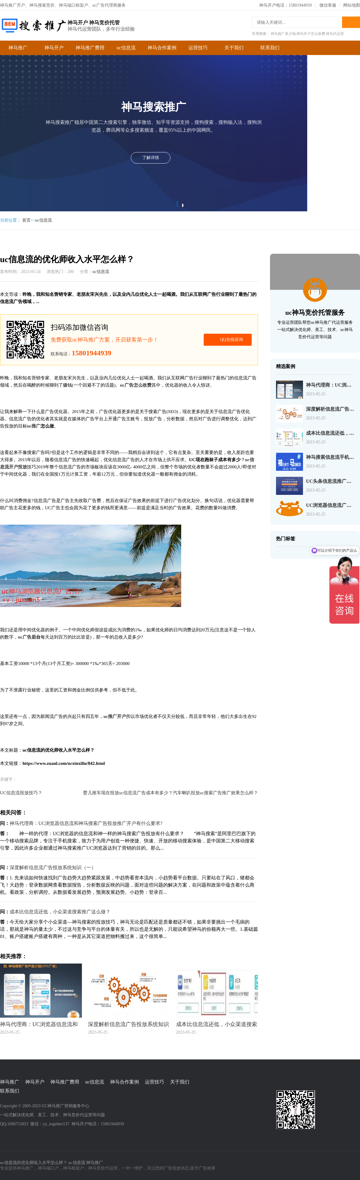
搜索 (351, 22)
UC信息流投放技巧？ (21, 792)
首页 (26, 220)
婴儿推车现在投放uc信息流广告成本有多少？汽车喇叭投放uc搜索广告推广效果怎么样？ (170, 792)
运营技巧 (198, 47)
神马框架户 (73, 1168)
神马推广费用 (90, 47)
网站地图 (351, 5)
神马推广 (18, 47)
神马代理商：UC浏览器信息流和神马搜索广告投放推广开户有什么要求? (86, 823)
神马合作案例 (162, 47)
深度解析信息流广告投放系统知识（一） (53, 867)
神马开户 (54, 47)
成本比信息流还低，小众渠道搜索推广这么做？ (60, 911)
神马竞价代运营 (103, 1168)
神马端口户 (48, 1168)
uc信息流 (125, 47)
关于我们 (234, 47)
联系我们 (270, 47)
